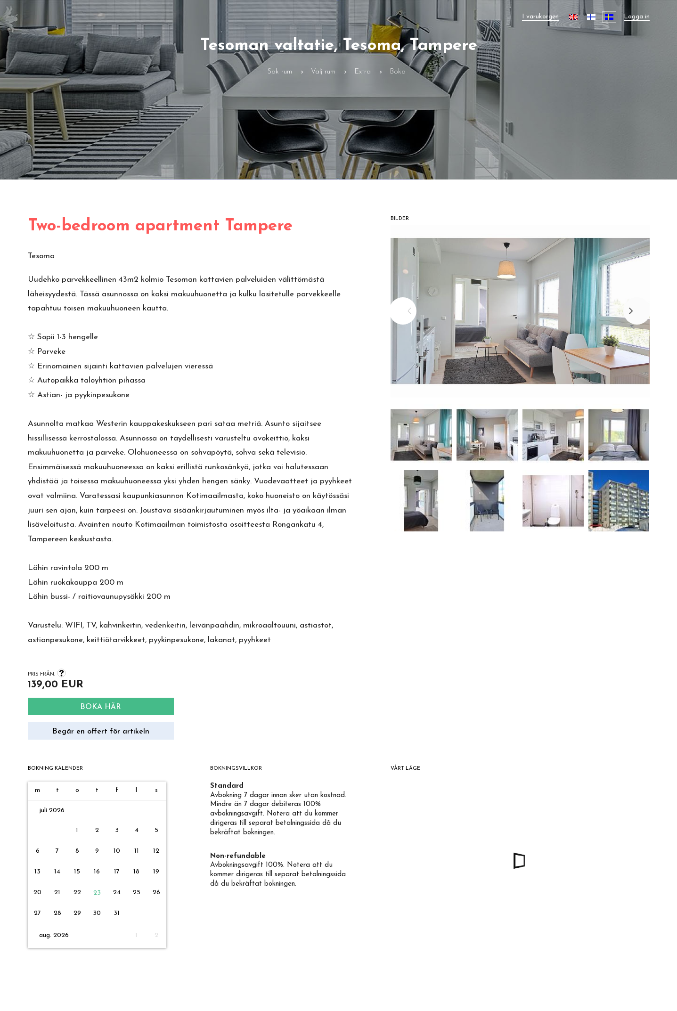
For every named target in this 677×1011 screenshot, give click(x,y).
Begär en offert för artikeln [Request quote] (100, 731)
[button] (421, 437)
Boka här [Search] (100, 707)
